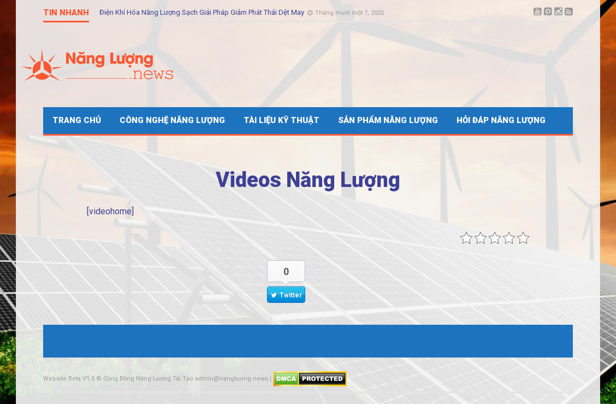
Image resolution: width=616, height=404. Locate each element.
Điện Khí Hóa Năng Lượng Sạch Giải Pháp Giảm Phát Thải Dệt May (202, 12)
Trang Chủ (76, 120)
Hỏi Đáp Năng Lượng (501, 120)
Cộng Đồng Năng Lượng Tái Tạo (148, 378)
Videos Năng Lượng (308, 180)
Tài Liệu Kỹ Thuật (281, 120)
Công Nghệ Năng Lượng (172, 120)
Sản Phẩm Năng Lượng (388, 120)
